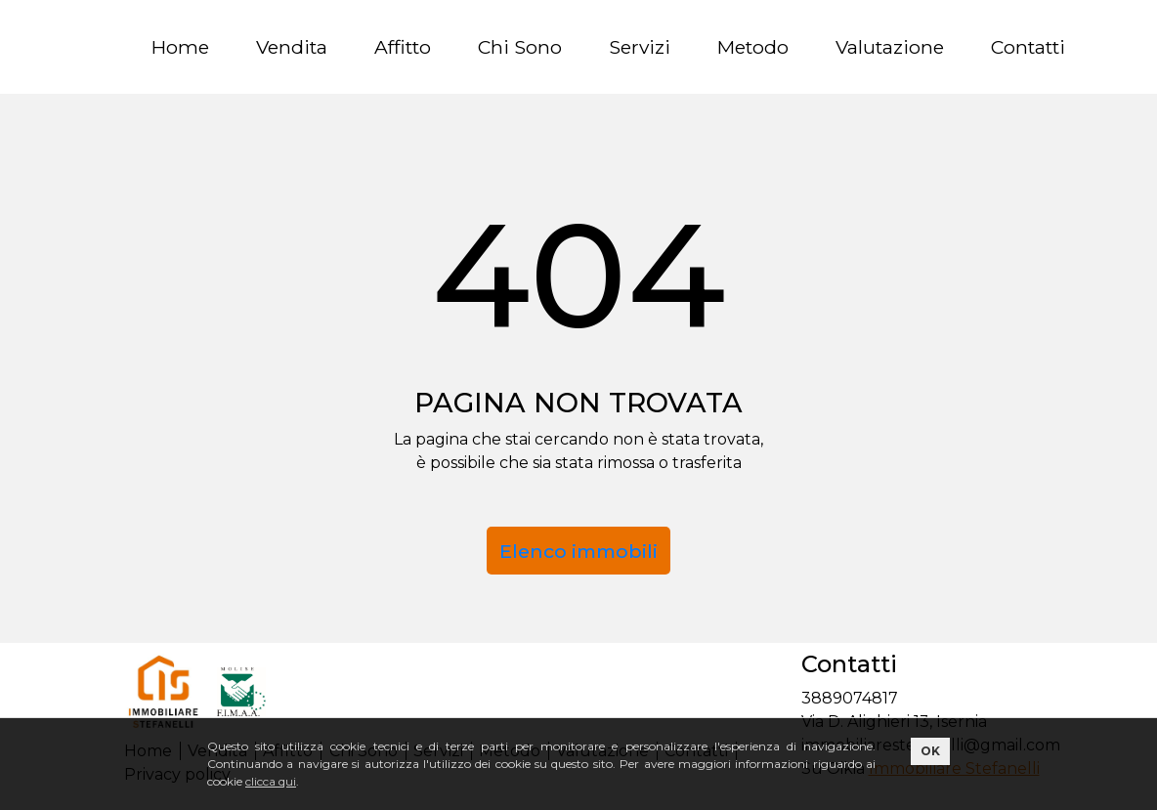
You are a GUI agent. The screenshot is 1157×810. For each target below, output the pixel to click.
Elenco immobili (578, 551)
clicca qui (270, 781)
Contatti (1028, 47)
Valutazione (890, 47)
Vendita (291, 47)
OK (930, 751)
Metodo (753, 47)
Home (180, 47)
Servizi (639, 47)
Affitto (402, 47)
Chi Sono (520, 47)
